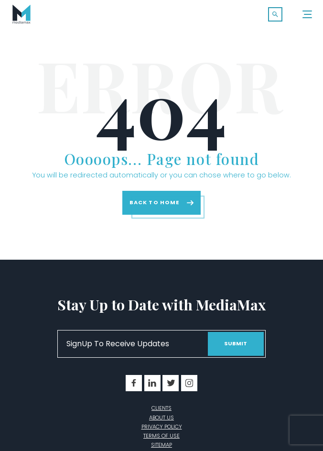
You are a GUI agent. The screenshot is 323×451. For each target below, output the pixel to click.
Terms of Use (161, 436)
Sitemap (161, 445)
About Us (161, 417)
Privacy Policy (161, 426)
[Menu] (308, 14)
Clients (161, 408)
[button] (275, 14)
